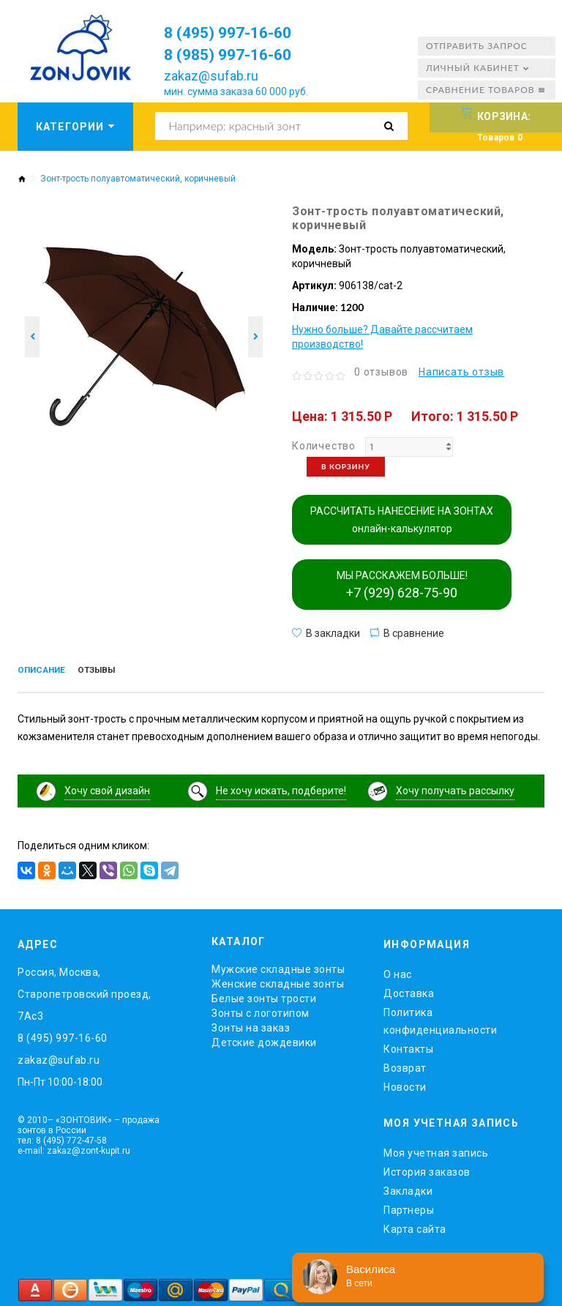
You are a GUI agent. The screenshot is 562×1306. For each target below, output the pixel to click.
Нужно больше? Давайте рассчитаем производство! (382, 337)
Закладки (407, 1187)
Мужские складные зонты (278, 966)
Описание (46, 671)
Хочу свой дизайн (107, 788)
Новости (405, 1084)
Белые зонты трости (263, 995)
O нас (397, 971)
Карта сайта (414, 1225)
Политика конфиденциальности (440, 1018)
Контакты (408, 1046)
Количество (324, 446)
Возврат (405, 1065)
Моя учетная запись (435, 1149)
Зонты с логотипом (260, 1010)
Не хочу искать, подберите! (281, 788)
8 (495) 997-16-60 (237, 32)
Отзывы (109, 671)
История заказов (427, 1168)
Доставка (408, 990)
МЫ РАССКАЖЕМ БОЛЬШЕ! (402, 585)
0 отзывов (381, 372)
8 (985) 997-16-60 (237, 54)
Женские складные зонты (277, 981)
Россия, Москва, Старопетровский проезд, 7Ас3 (84, 991)
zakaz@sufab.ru (211, 75)
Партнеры (408, 1206)
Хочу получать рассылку (455, 788)
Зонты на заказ (250, 1025)
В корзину (345, 466)
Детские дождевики (264, 1039)
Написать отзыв (461, 372)
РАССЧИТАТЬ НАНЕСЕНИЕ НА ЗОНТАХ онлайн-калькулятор (401, 519)
